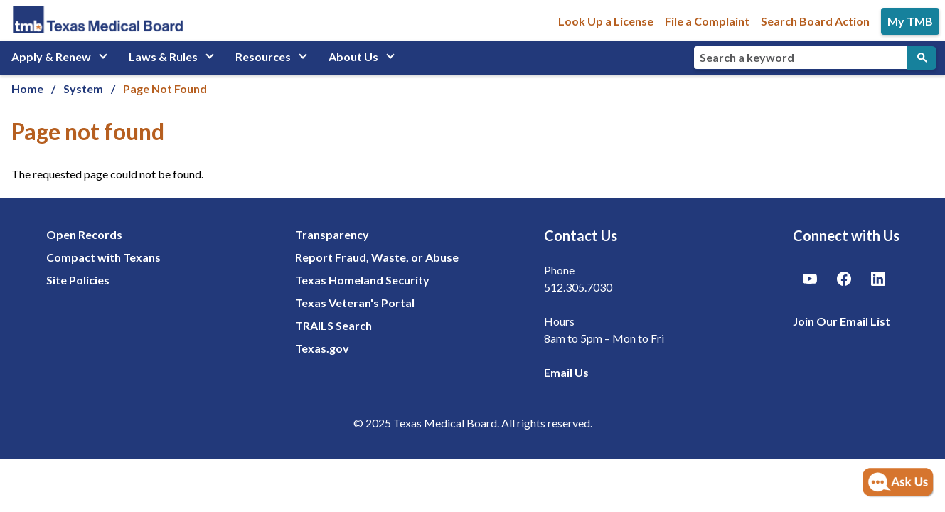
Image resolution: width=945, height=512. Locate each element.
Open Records (84, 234)
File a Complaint (707, 21)
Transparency (332, 234)
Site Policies (78, 280)
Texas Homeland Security (362, 280)
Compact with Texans (103, 257)
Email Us (566, 372)
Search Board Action (815, 21)
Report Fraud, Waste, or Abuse (377, 257)
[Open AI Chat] (898, 483)
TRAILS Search (333, 325)
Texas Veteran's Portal (355, 302)
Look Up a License (605, 21)
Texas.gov (322, 348)
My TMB (910, 21)
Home (27, 88)
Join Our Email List (841, 321)
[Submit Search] (921, 58)
